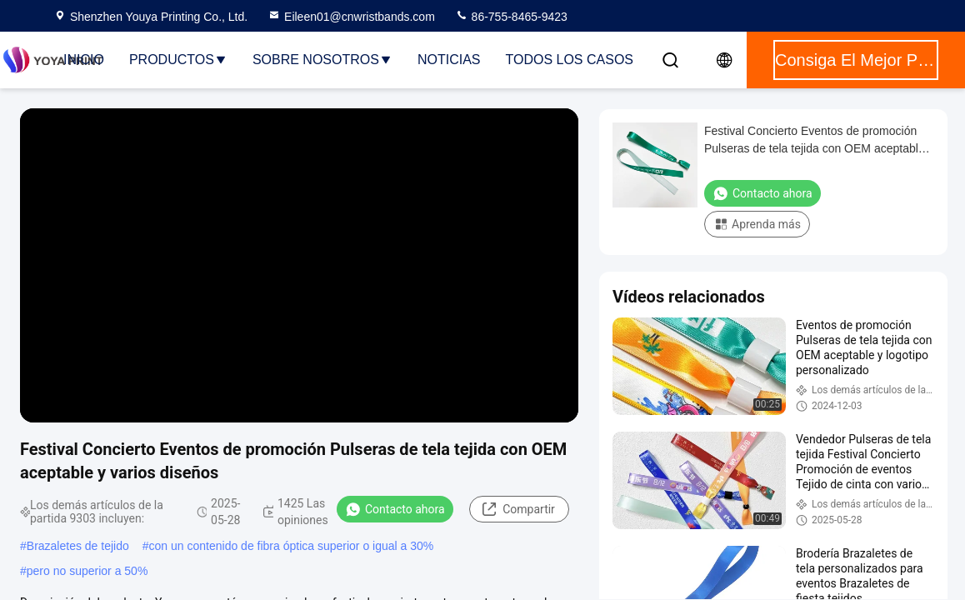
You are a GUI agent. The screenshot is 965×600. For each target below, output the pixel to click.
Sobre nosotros (322, 59)
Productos (178, 59)
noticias (449, 59)
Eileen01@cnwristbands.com (351, 16)
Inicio (83, 59)
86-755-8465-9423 (511, 16)
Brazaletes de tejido (78, 545)
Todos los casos (569, 59)
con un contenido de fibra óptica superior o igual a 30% (291, 545)
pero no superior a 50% (87, 571)
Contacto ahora (395, 509)
